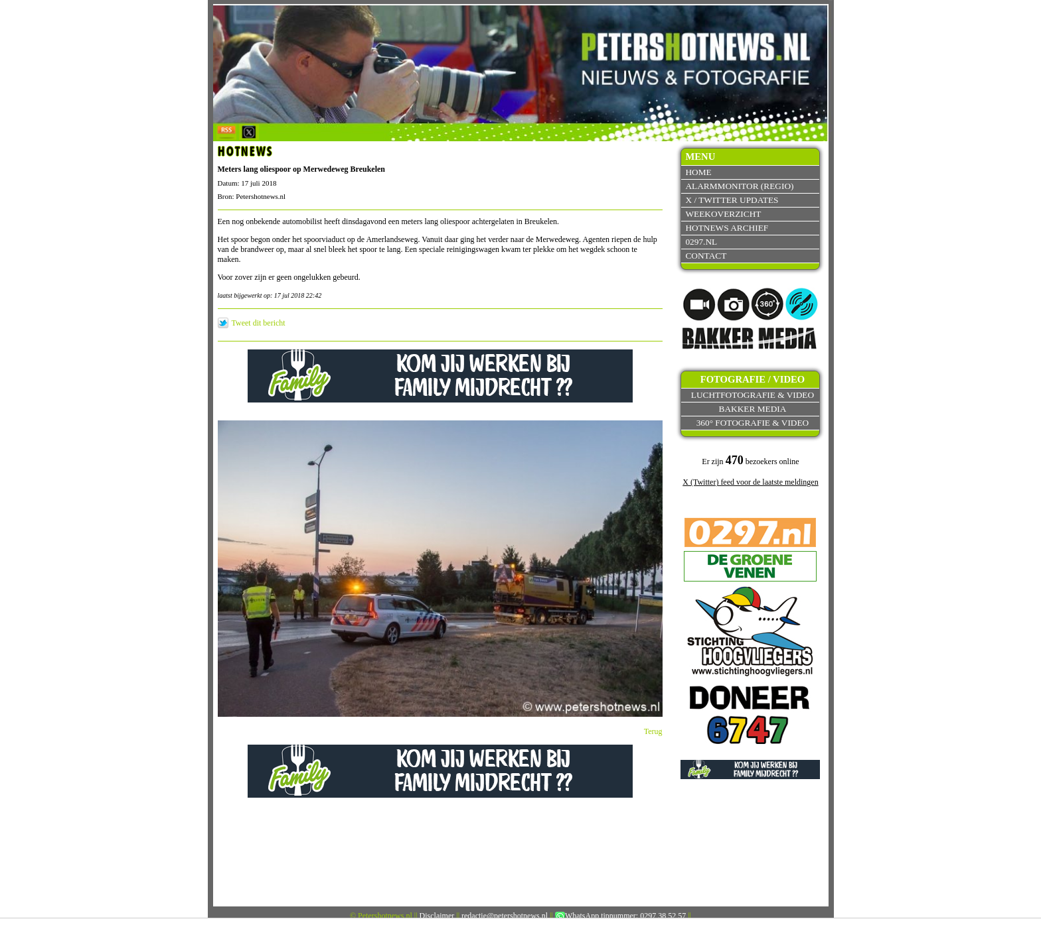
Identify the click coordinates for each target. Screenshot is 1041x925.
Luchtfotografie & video (752, 395)
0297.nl (701, 242)
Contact (705, 256)
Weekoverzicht (723, 214)
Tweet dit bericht (258, 323)
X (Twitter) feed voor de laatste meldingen (750, 482)
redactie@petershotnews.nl (504, 915)
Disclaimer (437, 915)
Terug (653, 731)
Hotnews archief (726, 228)
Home (698, 172)
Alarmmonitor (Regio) (739, 186)
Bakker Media (753, 409)
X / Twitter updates (731, 200)
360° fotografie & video (752, 423)
